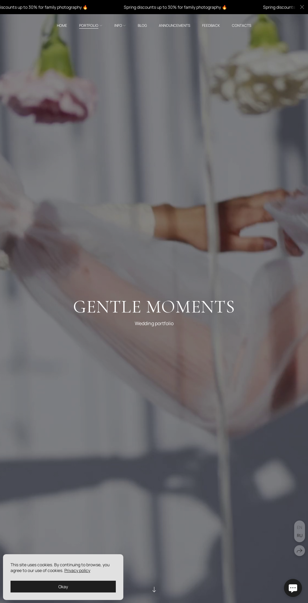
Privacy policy (77, 570)
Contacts (241, 25)
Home (62, 25)
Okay (63, 586)
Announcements (174, 25)
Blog (142, 25)
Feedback (211, 25)
